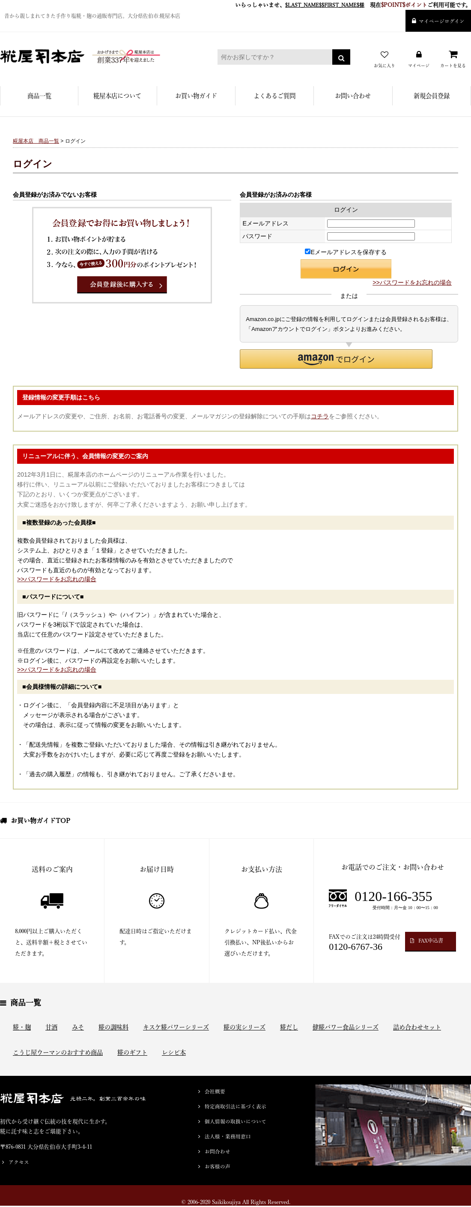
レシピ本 (174, 1052)
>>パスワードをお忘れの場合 (412, 282)
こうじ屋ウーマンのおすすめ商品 (58, 1052)
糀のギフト (132, 1052)
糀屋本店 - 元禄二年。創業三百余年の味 (96, 56)
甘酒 (51, 1027)
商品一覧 (39, 96)
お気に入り (384, 65)
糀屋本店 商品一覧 (36, 141)
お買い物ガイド (196, 96)
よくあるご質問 (274, 96)
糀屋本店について (117, 96)
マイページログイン (442, 21)
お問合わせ (217, 1151)
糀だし (289, 1027)
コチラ (320, 416)
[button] (336, 359)
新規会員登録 (432, 96)
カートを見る (453, 65)
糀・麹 (22, 1027)
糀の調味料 (113, 1027)
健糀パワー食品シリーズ (346, 1027)
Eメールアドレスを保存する (346, 252)
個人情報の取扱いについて (235, 1121)
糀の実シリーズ (244, 1027)
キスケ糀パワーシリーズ (176, 1027)
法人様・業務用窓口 (228, 1136)
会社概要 (215, 1091)
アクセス (19, 1162)
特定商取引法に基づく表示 (235, 1106)
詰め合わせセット (417, 1027)
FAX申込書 (430, 940)
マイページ (418, 65)
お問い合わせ (353, 96)
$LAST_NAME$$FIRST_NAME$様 (324, 5)
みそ (78, 1027)
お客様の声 (217, 1166)
